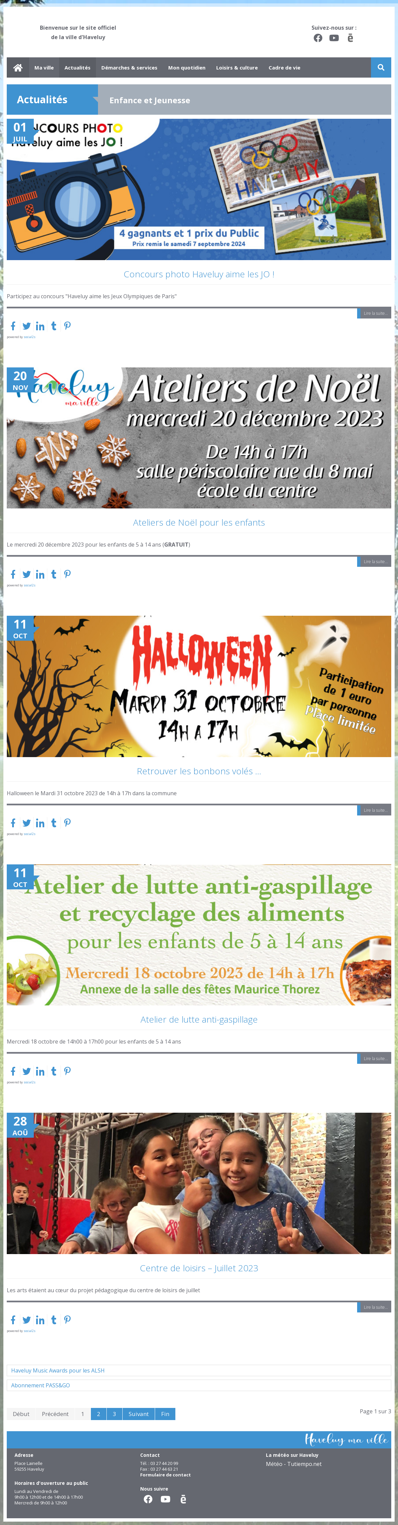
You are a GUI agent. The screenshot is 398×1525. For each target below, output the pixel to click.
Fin (165, 1414)
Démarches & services (129, 67)
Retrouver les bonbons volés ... (199, 771)
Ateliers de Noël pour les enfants (199, 522)
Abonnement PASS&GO (40, 1385)
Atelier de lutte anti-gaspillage (199, 1019)
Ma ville (44, 67)
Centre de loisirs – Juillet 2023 (199, 1268)
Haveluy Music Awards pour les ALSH (58, 1370)
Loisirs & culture (237, 67)
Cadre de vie (284, 67)
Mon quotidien (186, 67)
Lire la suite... (376, 313)
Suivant (139, 1414)
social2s (29, 337)
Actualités (78, 67)
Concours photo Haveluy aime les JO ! (199, 274)
